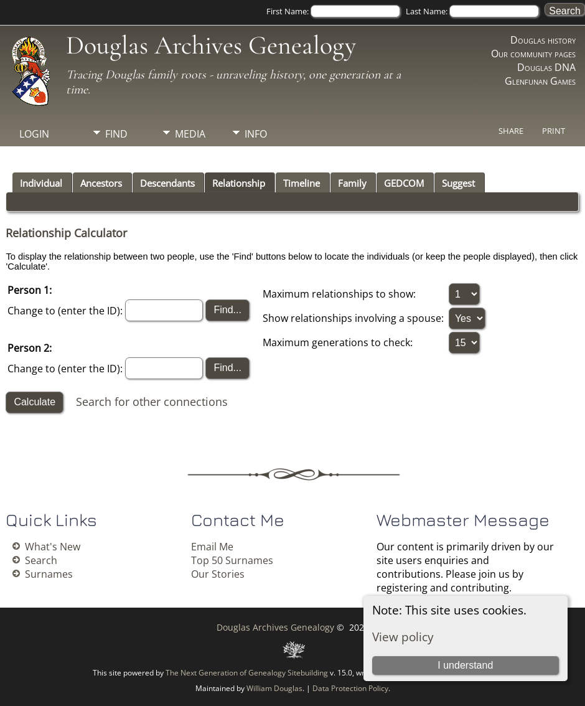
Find (116, 134)
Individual (41, 183)
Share (510, 130)
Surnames (49, 574)
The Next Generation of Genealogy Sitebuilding (247, 672)
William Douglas (274, 688)
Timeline (301, 183)
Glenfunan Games (540, 81)
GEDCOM (404, 183)
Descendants (167, 183)
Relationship (238, 183)
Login (34, 134)
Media (190, 134)
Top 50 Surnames (232, 560)
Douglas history (543, 40)
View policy (403, 636)
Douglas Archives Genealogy (211, 45)
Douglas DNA (546, 67)
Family (352, 183)
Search (41, 560)
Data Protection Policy (350, 688)
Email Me (212, 546)
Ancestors (101, 183)
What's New (52, 546)
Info (256, 134)
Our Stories (218, 574)
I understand (465, 665)
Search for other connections (152, 401)
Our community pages (533, 53)
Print (553, 130)
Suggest (458, 183)
